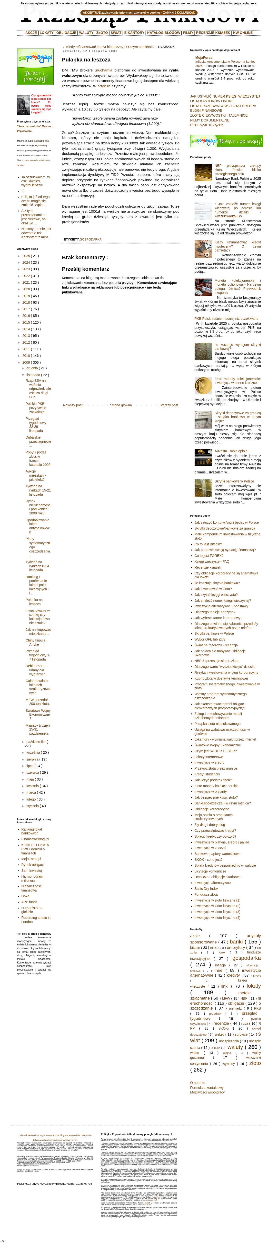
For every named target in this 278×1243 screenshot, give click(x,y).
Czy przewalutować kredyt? (215, 830)
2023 (26, 269)
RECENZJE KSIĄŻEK (213, 33)
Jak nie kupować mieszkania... (38, 632)
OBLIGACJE (66, 33)
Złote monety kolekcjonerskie (217, 786)
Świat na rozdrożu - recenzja (216, 645)
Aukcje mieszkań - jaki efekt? (36, 475)
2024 (26, 262)
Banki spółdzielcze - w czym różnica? (223, 803)
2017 (26, 309)
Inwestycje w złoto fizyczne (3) (217, 912)
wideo (194, 1053)
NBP (244, 998)
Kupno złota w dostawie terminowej (221, 678)
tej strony (147, 1204)
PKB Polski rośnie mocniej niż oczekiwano (226, 319)
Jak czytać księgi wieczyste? (216, 595)
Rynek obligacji (32, 865)
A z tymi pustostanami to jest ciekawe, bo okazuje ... (33, 217)
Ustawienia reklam (159, 1197)
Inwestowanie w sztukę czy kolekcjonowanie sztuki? (38, 617)
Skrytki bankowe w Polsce (234, 481)
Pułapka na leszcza (34, 602)
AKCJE (31, 33)
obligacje (236, 1003)
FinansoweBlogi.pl (35, 839)
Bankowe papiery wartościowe (217, 854)
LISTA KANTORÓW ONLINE (212, 101)
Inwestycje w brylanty (211, 791)
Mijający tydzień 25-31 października (38, 729)
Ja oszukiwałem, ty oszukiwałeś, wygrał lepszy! (35, 181)
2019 (26, 296)
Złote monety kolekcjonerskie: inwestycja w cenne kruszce (238, 381)
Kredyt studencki (207, 774)
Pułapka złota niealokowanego (218, 724)
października (36, 742)
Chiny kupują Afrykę (35, 642)
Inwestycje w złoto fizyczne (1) (217, 900)
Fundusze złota (206, 894)
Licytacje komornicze (210, 871)
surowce (241, 1034)
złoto (255, 1063)
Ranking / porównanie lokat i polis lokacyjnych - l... (37, 585)
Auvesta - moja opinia (231, 451)
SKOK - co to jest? (209, 860)
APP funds (29, 902)
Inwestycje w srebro (210, 762)
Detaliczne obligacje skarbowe (217, 877)
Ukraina (215, 1047)
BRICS (215, 948)
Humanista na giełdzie (31, 910)
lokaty (254, 986)
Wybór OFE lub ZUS (210, 639)
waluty (235, 1047)
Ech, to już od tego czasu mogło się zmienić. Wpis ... (35, 201)
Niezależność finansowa (31, 888)
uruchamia (103, 70)
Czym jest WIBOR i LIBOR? (216, 751)
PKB (257, 1008)
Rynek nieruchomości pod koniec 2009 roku (38, 507)
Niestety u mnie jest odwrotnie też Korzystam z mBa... (36, 233)
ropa (244, 1023)
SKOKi (223, 1028)
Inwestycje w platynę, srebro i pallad (222, 842)
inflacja (220, 965)
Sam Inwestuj (31, 870)
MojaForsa (203, 58)
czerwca (32, 772)
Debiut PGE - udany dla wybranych (36, 670)
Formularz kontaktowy (207, 1088)
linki (224, 986)
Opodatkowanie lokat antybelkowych (38, 526)
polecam (41, 146)
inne (218, 970)
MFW (226, 998)
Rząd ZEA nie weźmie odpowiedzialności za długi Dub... (38, 389)
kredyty (233, 975)
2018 (26, 302)
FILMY (188, 33)
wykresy (228, 1064)
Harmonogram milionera (32, 878)
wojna (227, 1053)
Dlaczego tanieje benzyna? (215, 612)
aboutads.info (151, 1200)
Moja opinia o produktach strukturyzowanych (214, 817)
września (33, 752)
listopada (33, 375)
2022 (26, 276)
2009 (26, 362)
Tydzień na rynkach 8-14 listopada (37, 566)
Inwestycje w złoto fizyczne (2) (217, 906)
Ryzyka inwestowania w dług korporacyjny (226, 672)
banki (236, 942)
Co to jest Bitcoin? (208, 544)
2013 (26, 336)
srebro (219, 1034)
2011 (26, 349)
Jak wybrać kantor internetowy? (218, 618)
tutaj (36, 141)
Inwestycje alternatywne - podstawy (221, 606)
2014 (26, 329)
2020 (26, 289)
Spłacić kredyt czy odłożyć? (215, 836)
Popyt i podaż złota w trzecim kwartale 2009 (38, 458)
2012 (26, 342)
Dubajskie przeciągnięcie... (38, 441)
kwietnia (32, 786)
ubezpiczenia (229, 1041)
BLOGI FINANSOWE (206, 110)
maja (30, 779)
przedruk (215, 1013)
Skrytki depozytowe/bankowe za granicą (225, 528)
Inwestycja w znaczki (210, 848)
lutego (31, 799)
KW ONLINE (243, 33)
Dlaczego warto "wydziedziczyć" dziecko (225, 667)
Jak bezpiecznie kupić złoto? (216, 797)
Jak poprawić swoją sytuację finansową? (225, 550)
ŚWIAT (116, 33)
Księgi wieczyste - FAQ (212, 561)
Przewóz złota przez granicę (216, 768)
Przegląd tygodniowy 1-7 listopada (38, 655)
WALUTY (86, 33)
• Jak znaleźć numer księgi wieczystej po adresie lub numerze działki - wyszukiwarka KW (238, 210)
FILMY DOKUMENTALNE (209, 120)
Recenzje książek (208, 567)
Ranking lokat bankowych (31, 831)
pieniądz (235, 1008)
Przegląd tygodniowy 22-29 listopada (36, 425)
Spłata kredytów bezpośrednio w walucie (225, 865)
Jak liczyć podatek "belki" (214, 780)
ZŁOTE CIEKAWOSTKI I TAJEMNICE (219, 115)
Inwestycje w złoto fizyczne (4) (217, 918)
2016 (26, 316)
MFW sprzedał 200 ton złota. (38, 702)
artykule (104, 86)
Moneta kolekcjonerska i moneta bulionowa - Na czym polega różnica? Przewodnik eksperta (238, 287)
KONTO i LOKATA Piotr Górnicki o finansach (35, 849)
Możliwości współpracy (207, 1092)
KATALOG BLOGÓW (163, 33)
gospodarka (91, 239)
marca (31, 792)
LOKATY (46, 33)
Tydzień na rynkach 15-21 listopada (38, 490)
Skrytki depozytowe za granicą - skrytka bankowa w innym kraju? (238, 417)
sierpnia (32, 759)
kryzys (257, 975)
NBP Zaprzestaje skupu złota (216, 661)
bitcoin (195, 948)
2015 (26, 322)
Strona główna (121, 405)
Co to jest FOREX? (209, 556)
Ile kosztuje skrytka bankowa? (217, 583)
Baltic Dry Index (206, 889)
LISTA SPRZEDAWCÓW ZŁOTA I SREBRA (223, 106)
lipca (29, 766)
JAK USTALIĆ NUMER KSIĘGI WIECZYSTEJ (225, 96)
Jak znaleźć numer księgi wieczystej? (223, 600)
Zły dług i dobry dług (210, 825)
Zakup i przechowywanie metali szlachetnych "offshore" (218, 716)
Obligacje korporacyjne (212, 809)
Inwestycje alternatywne (213, 883)
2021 (26, 282)
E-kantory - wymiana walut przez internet (225, 739)
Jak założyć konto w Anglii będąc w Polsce (227, 522)
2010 (26, 356)
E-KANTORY (134, 33)
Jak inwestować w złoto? (213, 589)
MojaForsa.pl (31, 859)
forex (221, 952)
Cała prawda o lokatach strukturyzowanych (38, 687)
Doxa (25, 896)
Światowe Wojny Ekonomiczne (218, 745)
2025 (26, 256)
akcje (195, 935)
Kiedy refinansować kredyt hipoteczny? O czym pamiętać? (110, 47)
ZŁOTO (102, 33)
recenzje (221, 1023)
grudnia (32, 368)
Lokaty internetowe (209, 757)
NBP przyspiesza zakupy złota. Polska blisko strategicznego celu (238, 170)
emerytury (236, 947)
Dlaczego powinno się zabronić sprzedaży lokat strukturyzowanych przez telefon (226, 626)
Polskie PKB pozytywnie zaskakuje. (36, 408)
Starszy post (168, 405)
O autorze (197, 1083)
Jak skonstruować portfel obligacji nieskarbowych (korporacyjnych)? (220, 706)
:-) (23, 191)
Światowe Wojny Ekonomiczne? (38, 715)
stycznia (32, 806)
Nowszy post (72, 405)
